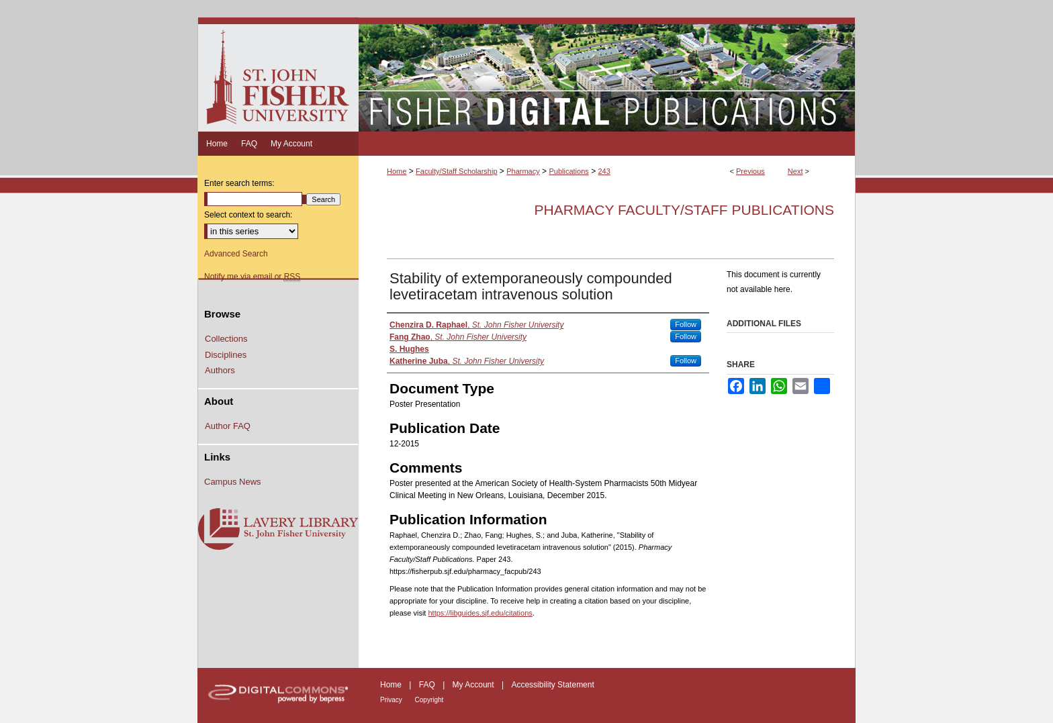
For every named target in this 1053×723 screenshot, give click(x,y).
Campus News (232, 482)
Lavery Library (278, 529)
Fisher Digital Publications (607, 74)
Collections (226, 339)
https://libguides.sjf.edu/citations (480, 613)
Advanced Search (236, 253)
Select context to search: (248, 215)
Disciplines (225, 355)
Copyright (429, 700)
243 (604, 171)
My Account (474, 684)
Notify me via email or (252, 276)
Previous (750, 171)
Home (396, 171)
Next (795, 171)
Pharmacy (523, 171)
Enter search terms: (239, 183)
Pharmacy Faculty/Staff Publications (684, 210)
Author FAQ (227, 426)
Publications (568, 171)
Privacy (392, 700)
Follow (685, 324)
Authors (220, 370)
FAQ (428, 684)
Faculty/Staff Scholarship (456, 171)
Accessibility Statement (552, 684)
